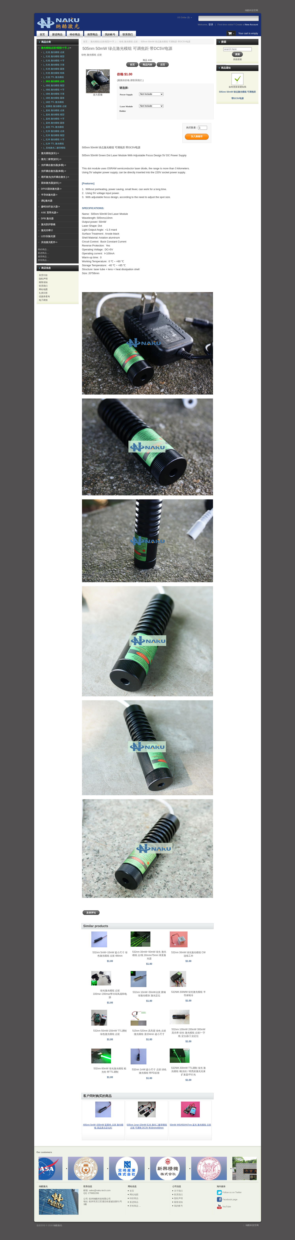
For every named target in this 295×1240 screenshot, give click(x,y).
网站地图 (43, 289)
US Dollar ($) (178, 17)
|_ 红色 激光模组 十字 (53, 60)
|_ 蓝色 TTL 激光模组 (53, 127)
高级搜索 (237, 59)
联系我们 (128, 34)
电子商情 (43, 300)
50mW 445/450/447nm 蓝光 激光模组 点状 (190, 1125)
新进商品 (57, 34)
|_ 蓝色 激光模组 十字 (53, 118)
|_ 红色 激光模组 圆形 (53, 69)
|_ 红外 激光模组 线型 (53, 135)
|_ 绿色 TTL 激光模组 (53, 102)
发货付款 (43, 275)
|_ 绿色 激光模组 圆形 (53, 98)
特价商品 (75, 34)
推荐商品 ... (43, 256)
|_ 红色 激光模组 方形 (53, 64)
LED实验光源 (48, 236)
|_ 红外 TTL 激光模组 (53, 143)
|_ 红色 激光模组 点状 (53, 52)
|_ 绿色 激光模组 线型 (53, 85)
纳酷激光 (57, 1225)
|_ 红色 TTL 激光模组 (53, 77)
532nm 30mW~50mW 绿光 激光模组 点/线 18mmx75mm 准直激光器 (149, 955)
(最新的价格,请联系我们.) (130, 80)
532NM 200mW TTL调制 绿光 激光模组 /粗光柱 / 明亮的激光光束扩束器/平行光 (188, 1071)
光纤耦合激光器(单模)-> (53, 171)
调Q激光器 (46, 200)
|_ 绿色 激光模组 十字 (53, 89)
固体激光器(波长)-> (51, 183)
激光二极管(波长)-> (51, 159)
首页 (42, 34)
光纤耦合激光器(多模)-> (53, 165)
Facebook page (227, 1199)
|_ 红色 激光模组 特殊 (53, 73)
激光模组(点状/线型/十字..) (103, 41)
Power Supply (126, 94)
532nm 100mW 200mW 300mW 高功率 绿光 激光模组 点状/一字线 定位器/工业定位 (188, 1032)
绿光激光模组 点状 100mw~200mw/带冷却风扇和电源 (110, 994)
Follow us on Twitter (229, 1192)
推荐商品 (92, 34)
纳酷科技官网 (251, 10)
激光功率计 (47, 230)
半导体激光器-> (49, 194)
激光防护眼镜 (48, 224)
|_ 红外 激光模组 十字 (53, 139)
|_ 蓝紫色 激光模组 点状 (54, 106)
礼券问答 (43, 293)
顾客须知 (43, 282)
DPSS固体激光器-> (51, 188)
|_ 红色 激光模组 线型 (53, 56)
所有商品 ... (43, 260)
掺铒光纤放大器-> (50, 206)
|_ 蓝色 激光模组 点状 (53, 110)
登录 (210, 24)
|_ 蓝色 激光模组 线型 (53, 114)
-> (56, 47)
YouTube (224, 1206)
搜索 (223, 41)
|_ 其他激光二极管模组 (53, 148)
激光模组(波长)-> (50, 153)
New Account (251, 24)
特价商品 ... (43, 249)
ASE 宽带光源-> (49, 212)
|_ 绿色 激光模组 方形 (53, 94)
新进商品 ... (43, 253)
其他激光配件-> (49, 242)
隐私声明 (43, 278)
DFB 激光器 (47, 218)
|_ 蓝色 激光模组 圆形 (53, 123)
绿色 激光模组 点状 (128, 41)
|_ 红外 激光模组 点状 (53, 131)
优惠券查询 (44, 296)
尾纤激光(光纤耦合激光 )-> (55, 177)
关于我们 (178, 1191)
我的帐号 (110, 34)
